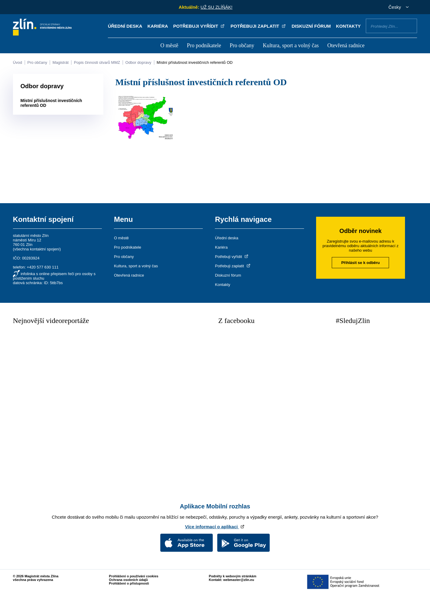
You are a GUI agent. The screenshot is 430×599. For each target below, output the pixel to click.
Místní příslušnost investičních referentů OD (195, 62)
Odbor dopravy (138, 62)
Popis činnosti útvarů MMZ (97, 62)
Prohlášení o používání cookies (134, 576)
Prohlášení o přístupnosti (129, 583)
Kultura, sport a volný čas (291, 45)
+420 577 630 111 (42, 267)
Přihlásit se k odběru (360, 262)
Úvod (17, 62)
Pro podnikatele (204, 45)
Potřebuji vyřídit (199, 26)
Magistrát (60, 62)
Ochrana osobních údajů (128, 580)
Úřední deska (125, 26)
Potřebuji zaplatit (259, 26)
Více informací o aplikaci (215, 526)
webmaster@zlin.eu (238, 580)
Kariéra (157, 26)
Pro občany (242, 45)
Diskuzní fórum (311, 26)
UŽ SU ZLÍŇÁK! (217, 7)
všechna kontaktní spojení (36, 249)
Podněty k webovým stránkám (232, 576)
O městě (169, 45)
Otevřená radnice (345, 45)
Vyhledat (410, 25)
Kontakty (348, 26)
